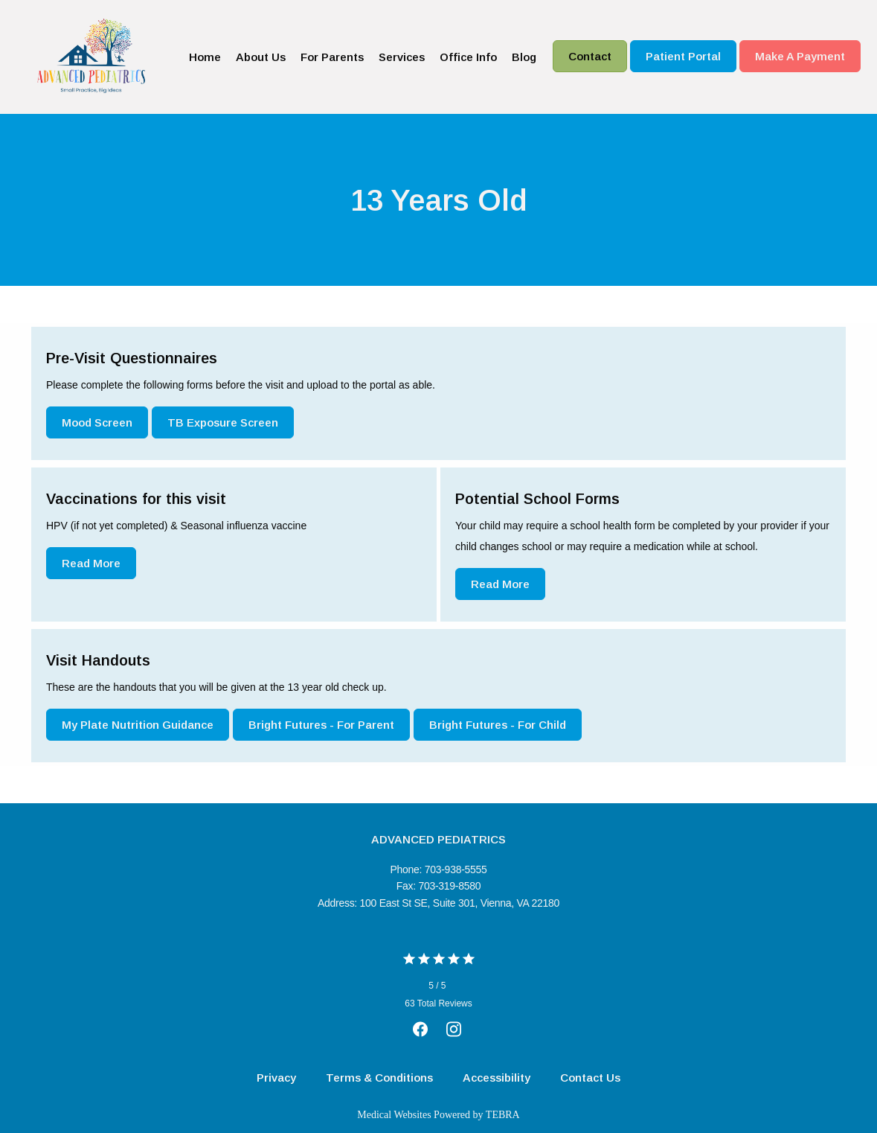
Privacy (276, 1077)
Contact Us (590, 1077)
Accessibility (496, 1077)
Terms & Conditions (379, 1077)
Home (205, 57)
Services (402, 57)
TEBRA (503, 1114)
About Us (261, 57)
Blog (524, 57)
